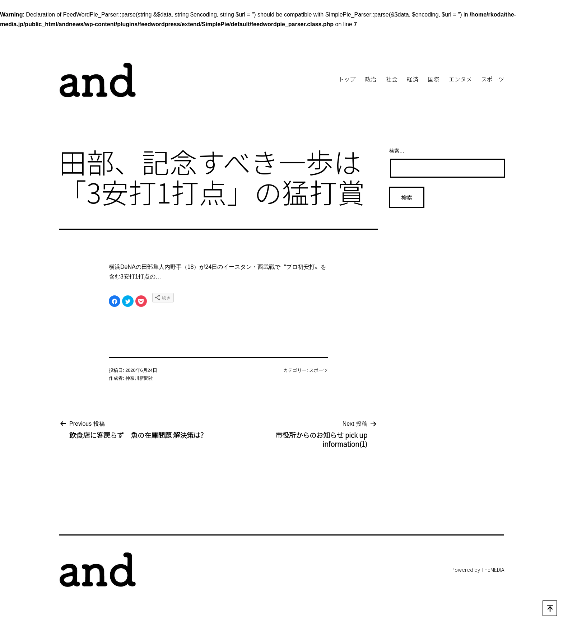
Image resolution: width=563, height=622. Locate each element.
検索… (396, 151)
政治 (370, 79)
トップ (346, 79)
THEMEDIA (492, 569)
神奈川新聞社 (139, 378)
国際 (433, 79)
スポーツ (492, 79)
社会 (391, 79)
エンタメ (460, 79)
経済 (412, 79)
